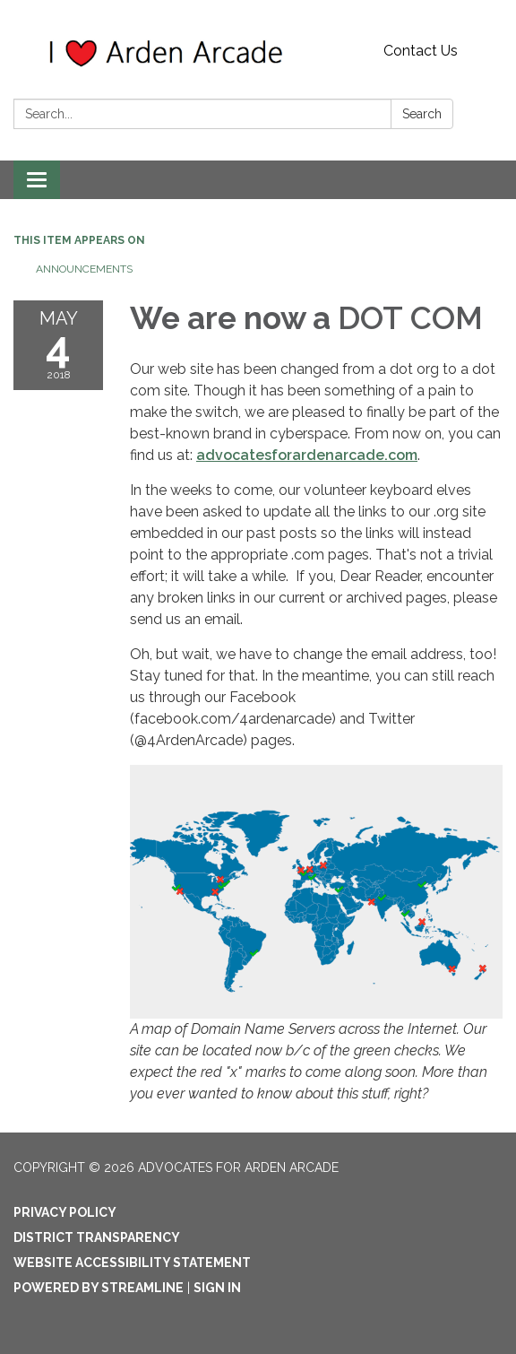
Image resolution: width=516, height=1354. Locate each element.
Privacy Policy (64, 1212)
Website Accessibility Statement (132, 1262)
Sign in (217, 1287)
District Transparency (96, 1237)
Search (422, 114)
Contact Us (420, 50)
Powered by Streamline (98, 1287)
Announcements (84, 269)
